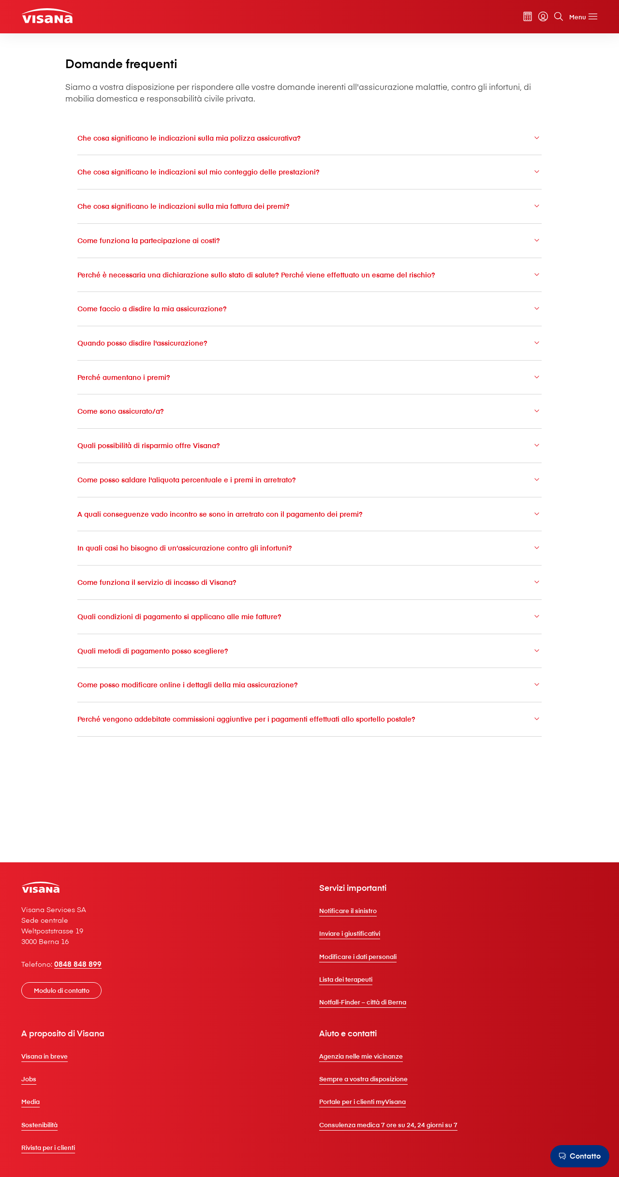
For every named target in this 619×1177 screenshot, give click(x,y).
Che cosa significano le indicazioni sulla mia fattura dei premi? (309, 241)
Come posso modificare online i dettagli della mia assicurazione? (309, 738)
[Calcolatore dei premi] (514, 19)
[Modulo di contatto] (75, 1025)
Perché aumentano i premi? (309, 426)
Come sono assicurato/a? (309, 460)
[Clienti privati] (63, 17)
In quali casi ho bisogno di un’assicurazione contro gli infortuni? (309, 599)
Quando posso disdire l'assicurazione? (309, 391)
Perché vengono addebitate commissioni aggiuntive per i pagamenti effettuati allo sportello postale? (309, 777)
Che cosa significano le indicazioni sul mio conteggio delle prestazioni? (309, 207)
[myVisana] (529, 19)
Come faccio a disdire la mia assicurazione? (309, 356)
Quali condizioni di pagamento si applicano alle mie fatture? (309, 668)
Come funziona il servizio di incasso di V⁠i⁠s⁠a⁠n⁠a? (309, 633)
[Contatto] (577, 1156)
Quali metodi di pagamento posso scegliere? (309, 703)
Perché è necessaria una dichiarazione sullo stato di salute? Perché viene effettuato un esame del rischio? (309, 316)
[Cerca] (545, 19)
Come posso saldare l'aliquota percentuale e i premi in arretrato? (309, 529)
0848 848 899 (91, 998)
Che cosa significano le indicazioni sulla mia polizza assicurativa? (309, 172)
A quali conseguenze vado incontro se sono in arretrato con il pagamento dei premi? (309, 564)
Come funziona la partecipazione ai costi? (309, 276)
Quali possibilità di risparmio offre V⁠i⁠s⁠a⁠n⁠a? (309, 495)
